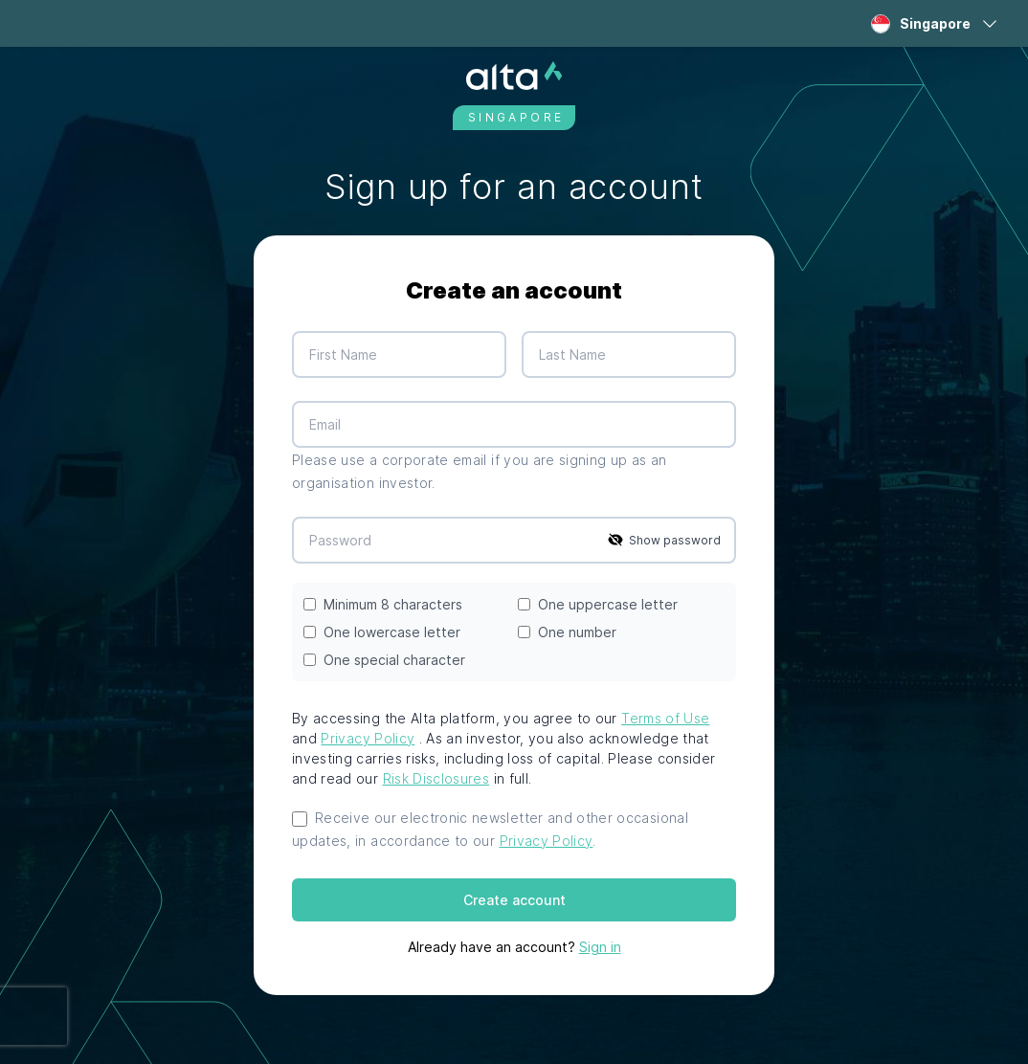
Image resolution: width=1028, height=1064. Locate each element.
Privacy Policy (367, 738)
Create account (514, 900)
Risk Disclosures (436, 778)
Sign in (600, 947)
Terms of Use (665, 718)
